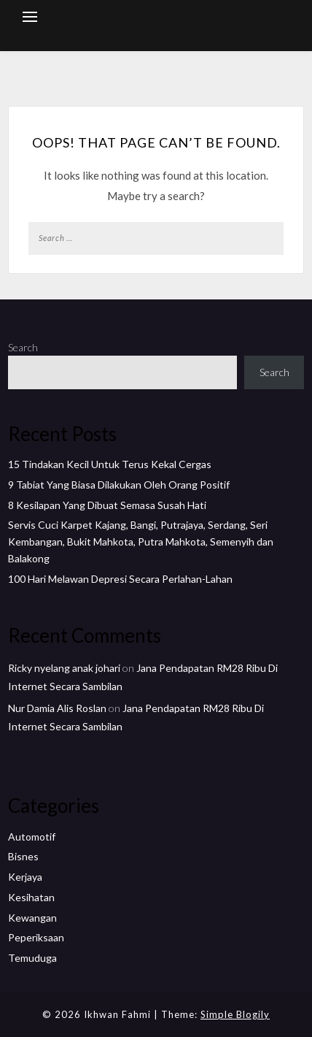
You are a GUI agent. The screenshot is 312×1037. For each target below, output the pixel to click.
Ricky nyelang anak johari (64, 668)
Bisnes (23, 856)
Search (23, 347)
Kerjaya (25, 876)
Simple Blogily (235, 1014)
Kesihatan (31, 897)
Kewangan (32, 917)
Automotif (31, 836)
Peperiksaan (36, 937)
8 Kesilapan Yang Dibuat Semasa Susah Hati (107, 505)
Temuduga (32, 958)
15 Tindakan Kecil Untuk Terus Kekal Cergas (109, 464)
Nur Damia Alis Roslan (57, 708)
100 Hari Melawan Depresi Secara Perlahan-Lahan (120, 579)
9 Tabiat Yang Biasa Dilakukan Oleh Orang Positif (119, 484)
